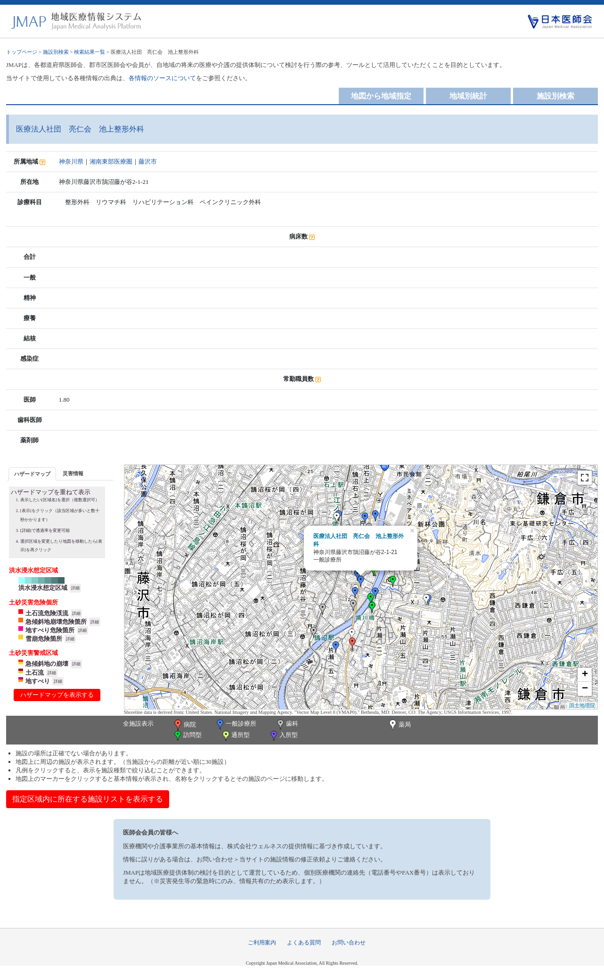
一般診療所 (235, 724)
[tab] (32, 473)
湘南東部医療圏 (111, 161)
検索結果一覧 (89, 52)
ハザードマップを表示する (57, 694)
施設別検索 (56, 52)
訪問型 (187, 736)
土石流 (34, 672)
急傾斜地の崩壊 (46, 663)
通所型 (235, 736)
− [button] (585, 689)
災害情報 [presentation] (73, 473)
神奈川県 (71, 161)
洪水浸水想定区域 (42, 587)
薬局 (399, 725)
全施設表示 (138, 723)
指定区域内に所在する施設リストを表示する (87, 799)
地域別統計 (468, 96)
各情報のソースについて (162, 78)
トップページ (21, 52)
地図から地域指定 (381, 96)
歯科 (286, 724)
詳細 (75, 588)
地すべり (37, 681)
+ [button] (585, 675)
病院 (184, 725)
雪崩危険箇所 (43, 638)
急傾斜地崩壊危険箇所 (56, 621)
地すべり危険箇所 (49, 630)
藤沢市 (148, 161)
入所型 (283, 736)
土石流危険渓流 (46, 613)
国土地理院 (582, 705)
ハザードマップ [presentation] (32, 474)
